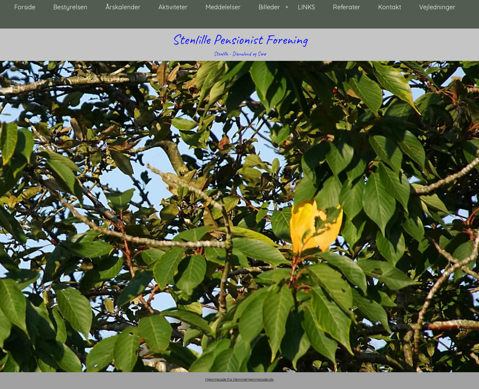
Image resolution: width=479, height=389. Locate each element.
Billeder (269, 7)
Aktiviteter (173, 7)
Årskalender (122, 7)
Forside (24, 7)
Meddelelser (223, 7)
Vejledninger (437, 7)
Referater (346, 7)
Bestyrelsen (70, 7)
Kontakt (389, 7)
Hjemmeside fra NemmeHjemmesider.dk (239, 379)
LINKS (306, 7)
